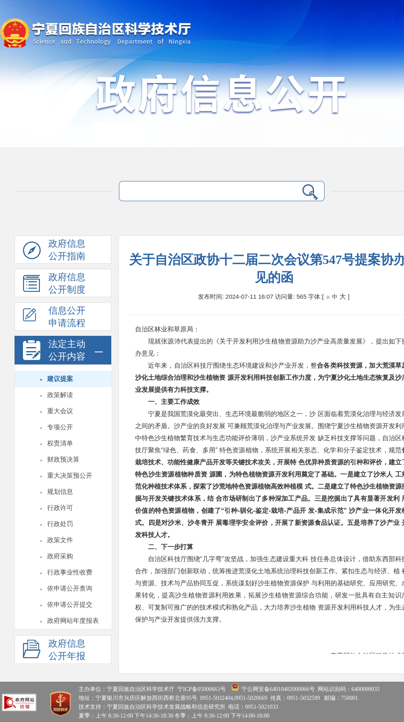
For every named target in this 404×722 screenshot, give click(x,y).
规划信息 (60, 491)
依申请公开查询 (69, 588)
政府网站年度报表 (73, 620)
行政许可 (60, 507)
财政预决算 (63, 459)
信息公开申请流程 (54, 318)
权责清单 (60, 443)
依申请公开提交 (69, 604)
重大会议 (60, 411)
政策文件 (60, 540)
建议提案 (60, 378)
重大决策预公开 (69, 475)
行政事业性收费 (69, 572)
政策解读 (60, 394)
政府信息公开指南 (54, 251)
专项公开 (60, 427)
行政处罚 (60, 523)
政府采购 (60, 556)
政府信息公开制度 (54, 284)
